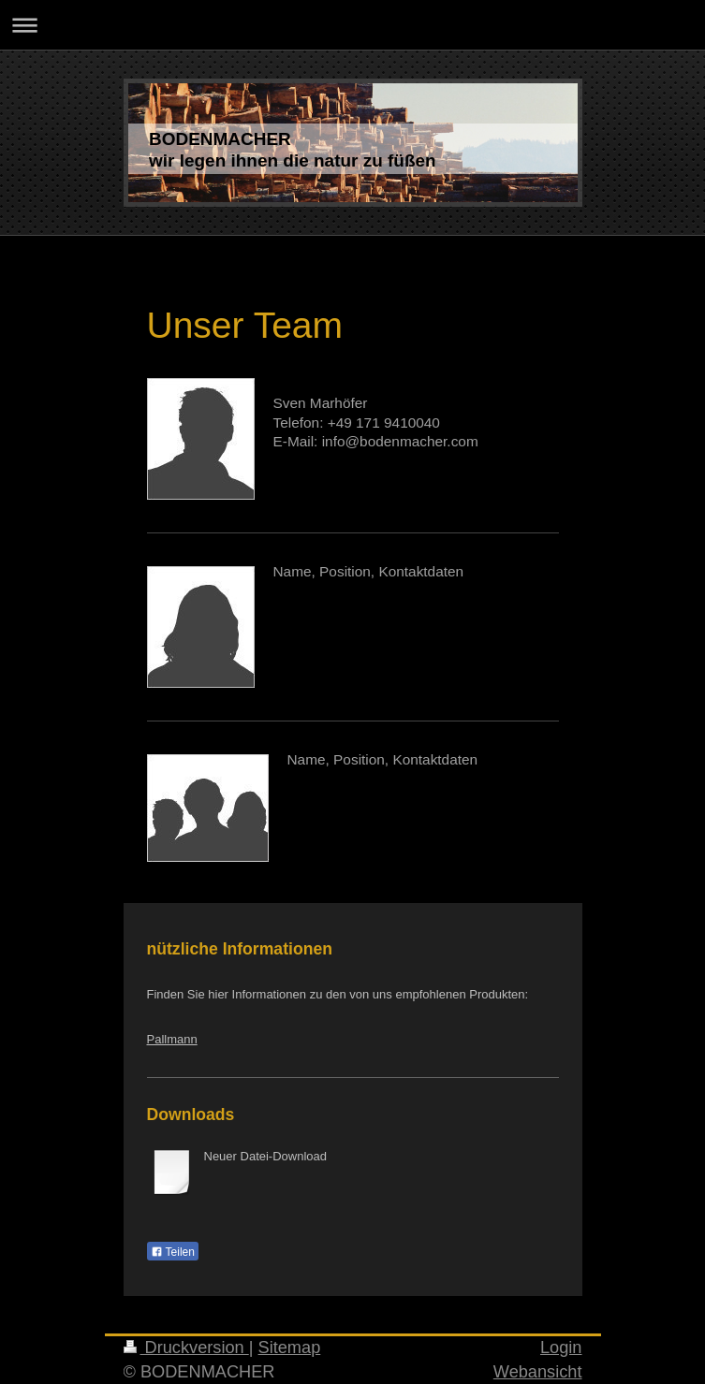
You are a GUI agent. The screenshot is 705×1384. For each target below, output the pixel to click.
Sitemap (289, 1347)
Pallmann (172, 1039)
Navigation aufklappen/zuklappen (352, 25)
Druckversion (186, 1347)
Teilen (173, 1252)
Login (561, 1347)
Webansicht (537, 1371)
